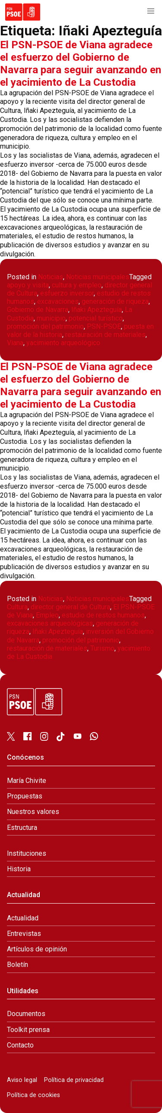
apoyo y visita (28, 285)
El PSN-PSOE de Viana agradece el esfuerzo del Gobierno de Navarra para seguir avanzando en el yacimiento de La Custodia (80, 63)
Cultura (17, 607)
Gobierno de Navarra (37, 310)
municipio (51, 318)
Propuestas (24, 796)
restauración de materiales (105, 334)
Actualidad (22, 918)
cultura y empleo (77, 285)
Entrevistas (24, 933)
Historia (19, 869)
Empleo (47, 615)
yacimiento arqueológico (63, 343)
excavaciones (58, 301)
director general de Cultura (70, 607)
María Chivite (26, 780)
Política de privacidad (74, 1080)
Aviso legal (22, 1080)
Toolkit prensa (28, 1030)
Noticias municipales (97, 277)
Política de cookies (33, 1095)
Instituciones (26, 853)
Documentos (26, 1014)
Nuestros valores (33, 811)
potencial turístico (96, 318)
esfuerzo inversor (67, 293)
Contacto (20, 1045)
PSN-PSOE (104, 326)
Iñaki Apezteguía (96, 310)
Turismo (102, 648)
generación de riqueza (115, 301)
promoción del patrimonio (45, 326)
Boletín (17, 964)
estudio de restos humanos (103, 615)
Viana (15, 343)
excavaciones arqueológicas (50, 623)
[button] (151, 11)
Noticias (50, 277)
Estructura (22, 827)
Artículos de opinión (37, 949)
